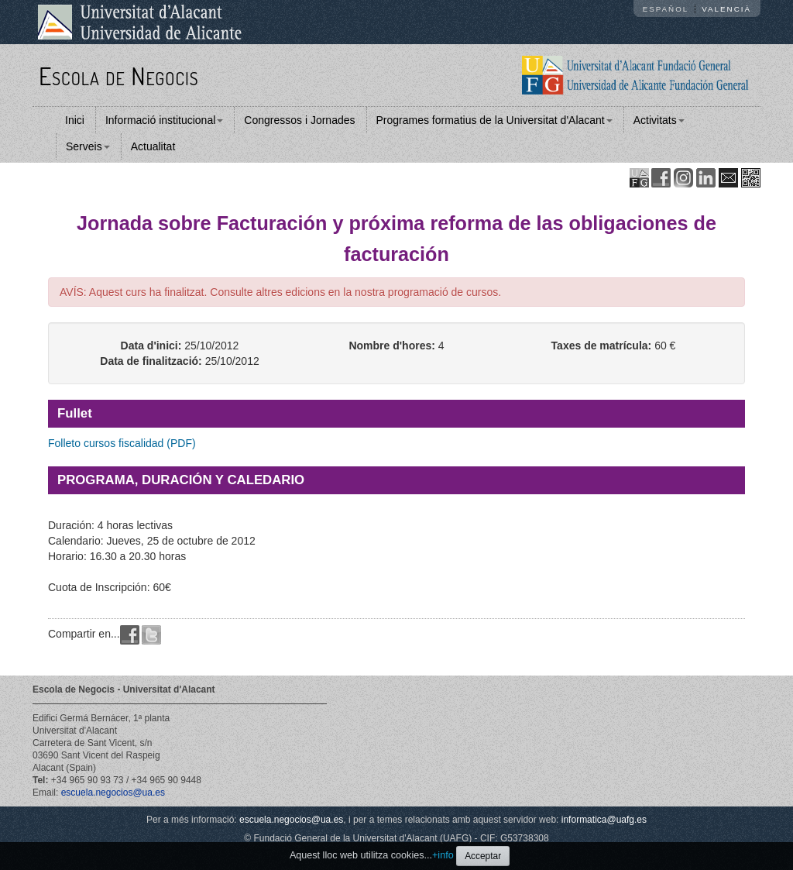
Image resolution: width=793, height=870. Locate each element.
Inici (74, 120)
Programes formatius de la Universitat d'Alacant (494, 120)
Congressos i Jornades (299, 120)
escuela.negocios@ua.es (113, 792)
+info (443, 855)
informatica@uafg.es (604, 819)
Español (666, 9)
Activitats (659, 120)
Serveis (88, 146)
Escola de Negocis (119, 75)
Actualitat (153, 146)
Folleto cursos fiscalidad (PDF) (122, 443)
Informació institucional (164, 120)
